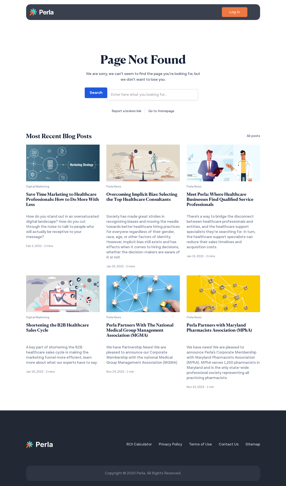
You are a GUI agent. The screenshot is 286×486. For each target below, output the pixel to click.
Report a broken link (126, 111)
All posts (253, 136)
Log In (234, 12)
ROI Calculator (139, 444)
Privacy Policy (170, 444)
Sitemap (252, 444)
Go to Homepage (161, 111)
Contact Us (229, 444)
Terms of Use (200, 444)
